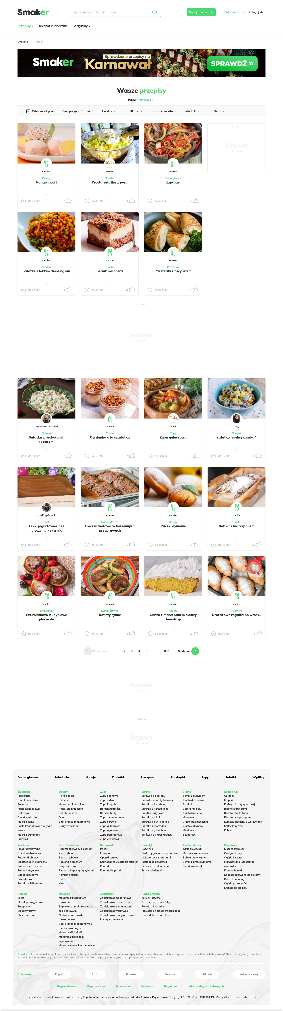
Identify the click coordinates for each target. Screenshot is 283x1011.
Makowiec (189, 816)
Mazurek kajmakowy (195, 852)
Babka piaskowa (28, 874)
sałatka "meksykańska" (236, 437)
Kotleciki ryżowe (234, 825)
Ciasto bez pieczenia (195, 820)
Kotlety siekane (68, 812)
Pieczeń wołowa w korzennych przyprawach (109, 528)
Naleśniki (23, 812)
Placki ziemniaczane (71, 807)
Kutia (62, 878)
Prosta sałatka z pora (109, 182)
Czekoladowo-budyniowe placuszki (46, 617)
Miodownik (189, 829)
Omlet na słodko (28, 799)
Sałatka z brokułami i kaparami (46, 439)
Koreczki (105, 865)
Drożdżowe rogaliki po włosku (236, 617)
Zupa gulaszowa (173, 437)
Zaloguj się (256, 12)
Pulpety (63, 799)
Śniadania (46, 610)
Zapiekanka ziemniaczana (116, 905)
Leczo (21, 897)
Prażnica (23, 838)
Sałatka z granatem (154, 829)
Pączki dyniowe (173, 526)
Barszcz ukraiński (110, 807)
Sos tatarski (25, 878)
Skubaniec (189, 833)
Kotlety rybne (109, 615)
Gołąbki (229, 794)
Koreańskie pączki (111, 869)
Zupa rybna (66, 852)
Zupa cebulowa (109, 838)
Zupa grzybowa (68, 856)
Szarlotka (188, 803)
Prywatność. (164, 995)
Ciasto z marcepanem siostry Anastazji (173, 617)
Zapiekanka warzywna (114, 910)
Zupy (173, 433)
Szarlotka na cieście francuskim (119, 861)
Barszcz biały (108, 812)
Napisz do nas (66, 985)
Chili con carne (26, 914)
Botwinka (147, 848)
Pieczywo (236, 610)
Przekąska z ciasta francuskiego (161, 910)
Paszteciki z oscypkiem (173, 271)
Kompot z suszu (68, 874)
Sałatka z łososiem (153, 803)
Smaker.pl (23, 41)
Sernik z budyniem (194, 794)
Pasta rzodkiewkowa (154, 861)
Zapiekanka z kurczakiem (115, 901)
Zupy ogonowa (109, 794)
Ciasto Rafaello (192, 812)
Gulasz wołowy (27, 910)
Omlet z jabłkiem (28, 816)
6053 (166, 651)
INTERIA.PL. (212, 995)
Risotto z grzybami (235, 807)
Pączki (104, 848)
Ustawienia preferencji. (111, 995)
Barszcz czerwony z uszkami (76, 848)
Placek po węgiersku (30, 901)
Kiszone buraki (233, 869)
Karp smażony (67, 865)
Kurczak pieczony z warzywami (243, 820)
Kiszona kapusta (234, 848)
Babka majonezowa (195, 856)
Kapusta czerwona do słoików (242, 874)
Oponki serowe (109, 856)
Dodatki (118, 777)
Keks (62, 882)
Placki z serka (26, 820)
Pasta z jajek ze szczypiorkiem (160, 852)
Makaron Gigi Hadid (71, 931)
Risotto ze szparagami (237, 816)
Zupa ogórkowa (109, 829)
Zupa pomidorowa (111, 833)
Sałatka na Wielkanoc (155, 820)
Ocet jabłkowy (233, 852)
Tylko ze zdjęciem (43, 111)
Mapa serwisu (96, 985)
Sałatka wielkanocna (30, 882)
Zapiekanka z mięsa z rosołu (117, 914)
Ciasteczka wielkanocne (32, 861)
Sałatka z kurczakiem (155, 807)
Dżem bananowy (234, 878)
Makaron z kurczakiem (72, 803)
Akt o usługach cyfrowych (206, 985)
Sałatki (109, 178)
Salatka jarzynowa (153, 812)
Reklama (146, 985)
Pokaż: (141, 99)
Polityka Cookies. (141, 995)
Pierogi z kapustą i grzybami (76, 869)
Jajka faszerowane (29, 848)
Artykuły (82, 26)
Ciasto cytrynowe (193, 825)
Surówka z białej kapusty (157, 833)
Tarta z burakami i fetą (156, 901)
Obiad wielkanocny (29, 852)
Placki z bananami (29, 833)
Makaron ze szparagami (156, 856)
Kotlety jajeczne (151, 897)
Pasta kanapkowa (29, 807)
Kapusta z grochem (70, 861)
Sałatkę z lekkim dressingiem (46, 271)
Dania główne (173, 178)
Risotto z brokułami (236, 812)
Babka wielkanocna (30, 865)
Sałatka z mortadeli (154, 825)
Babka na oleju (192, 807)
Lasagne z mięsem (111, 918)
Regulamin (170, 985)
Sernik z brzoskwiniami (155, 865)
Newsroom (123, 985)
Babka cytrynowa (28, 869)
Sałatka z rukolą (152, 816)
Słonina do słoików (235, 887)
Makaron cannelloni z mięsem (77, 944)
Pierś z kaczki (67, 794)
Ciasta (110, 267)
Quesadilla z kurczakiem (156, 914)
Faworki (105, 852)
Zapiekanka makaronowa (74, 820)
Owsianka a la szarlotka (109, 437)
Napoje (90, 777)
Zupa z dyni (107, 799)
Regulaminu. (85, 995)
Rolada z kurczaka (153, 905)
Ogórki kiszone (233, 856)
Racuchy (23, 803)
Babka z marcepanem (236, 526)
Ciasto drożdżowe (193, 799)
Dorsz (62, 816)
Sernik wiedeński (152, 869)
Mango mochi (46, 182)
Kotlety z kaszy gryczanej (239, 803)
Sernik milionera (110, 271)
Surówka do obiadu (153, 794)
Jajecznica (24, 794)
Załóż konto (232, 12)
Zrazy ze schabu (69, 825)
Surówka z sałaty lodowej (157, 799)
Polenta (228, 829)
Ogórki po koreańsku (236, 882)
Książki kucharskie (53, 26)
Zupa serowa (108, 820)
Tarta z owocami (193, 848)
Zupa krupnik (108, 803)
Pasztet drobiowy (28, 856)
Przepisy (25, 26)
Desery (46, 178)
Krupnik (228, 799)
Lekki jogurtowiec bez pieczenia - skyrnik (46, 528)
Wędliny (257, 777)
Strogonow (24, 905)
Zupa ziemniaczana (112, 816)
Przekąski (173, 267)
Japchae (173, 182)
